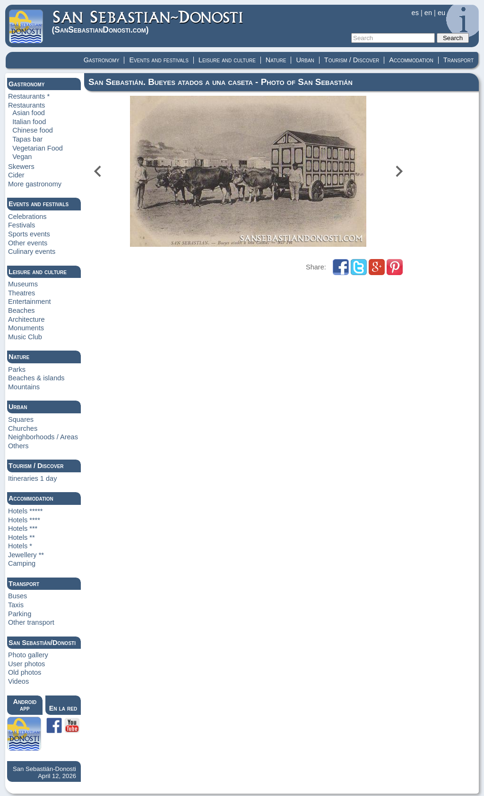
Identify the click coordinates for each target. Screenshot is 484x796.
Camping (21, 563)
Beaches (21, 310)
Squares (21, 419)
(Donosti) (148, 21)
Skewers (21, 166)
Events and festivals (158, 60)
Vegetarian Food (37, 148)
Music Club (25, 337)
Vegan (22, 156)
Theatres (21, 293)
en (428, 13)
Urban (305, 60)
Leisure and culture (227, 60)
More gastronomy (34, 184)
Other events (27, 243)
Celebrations (27, 216)
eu (441, 13)
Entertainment (29, 301)
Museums (23, 284)
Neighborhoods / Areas (43, 437)
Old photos (24, 672)
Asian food (28, 113)
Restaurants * (29, 96)
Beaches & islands (36, 378)
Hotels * (20, 546)
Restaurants (26, 105)
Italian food (29, 122)
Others (18, 446)
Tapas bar (27, 139)
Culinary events (31, 251)
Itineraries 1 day (32, 478)
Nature (276, 60)
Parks (17, 369)
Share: (317, 267)
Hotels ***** (25, 511)
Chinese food (32, 130)
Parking (19, 614)
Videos (18, 681)
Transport (458, 60)
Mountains (24, 387)
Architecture (26, 319)
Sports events (29, 234)
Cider (16, 175)
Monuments (26, 328)
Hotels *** (22, 528)
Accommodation (411, 60)
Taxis (16, 605)
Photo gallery (28, 655)
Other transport (31, 622)
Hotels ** (21, 537)
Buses (17, 596)
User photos (26, 664)
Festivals (21, 225)
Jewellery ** (26, 555)
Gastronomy (102, 60)
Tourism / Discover (352, 60)
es (415, 13)
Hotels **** (24, 520)
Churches (22, 428)
